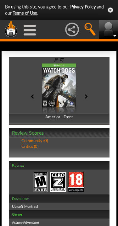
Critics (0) (29, 146)
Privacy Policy (83, 6)
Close (110, 10)
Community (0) (34, 140)
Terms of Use (25, 13)
